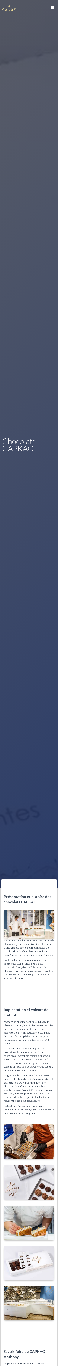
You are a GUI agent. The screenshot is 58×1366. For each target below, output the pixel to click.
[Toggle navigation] (52, 7)
